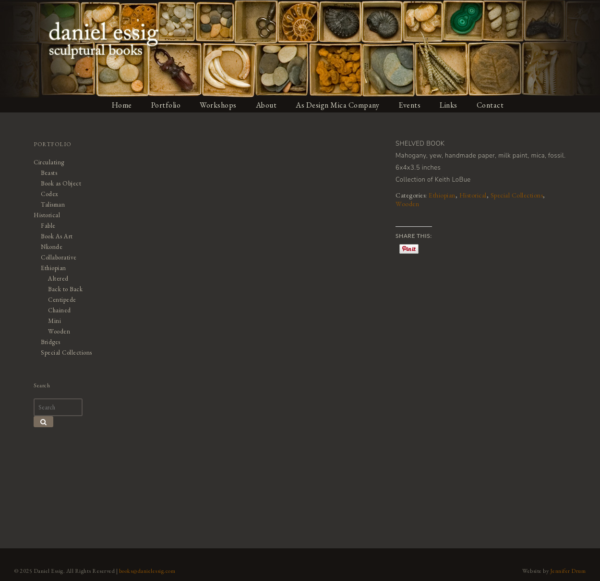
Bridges (50, 342)
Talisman (53, 204)
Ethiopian (442, 195)
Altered (58, 278)
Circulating (49, 162)
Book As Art (57, 236)
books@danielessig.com (147, 571)
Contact (490, 105)
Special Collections (517, 195)
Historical (473, 195)
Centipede (62, 300)
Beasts (49, 173)
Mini (54, 321)
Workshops (218, 105)
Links (448, 105)
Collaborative (59, 257)
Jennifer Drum (568, 571)
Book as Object (61, 183)
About (266, 105)
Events (409, 105)
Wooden (407, 203)
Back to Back (65, 289)
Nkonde (51, 247)
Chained (59, 310)
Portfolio (166, 105)
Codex (50, 194)
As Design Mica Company (337, 105)
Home (122, 105)
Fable (48, 226)
